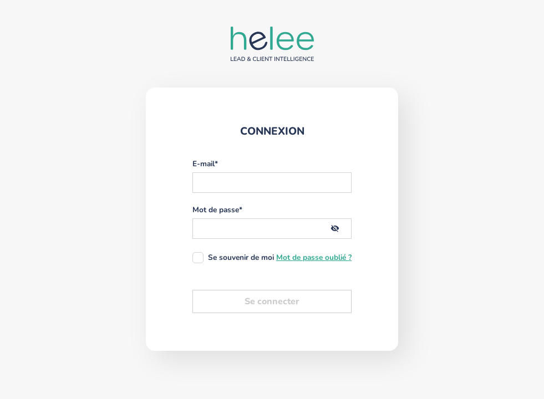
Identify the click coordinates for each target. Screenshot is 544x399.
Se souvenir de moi (241, 257)
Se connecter (272, 301)
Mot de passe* (217, 210)
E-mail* (205, 164)
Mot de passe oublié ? (314, 258)
